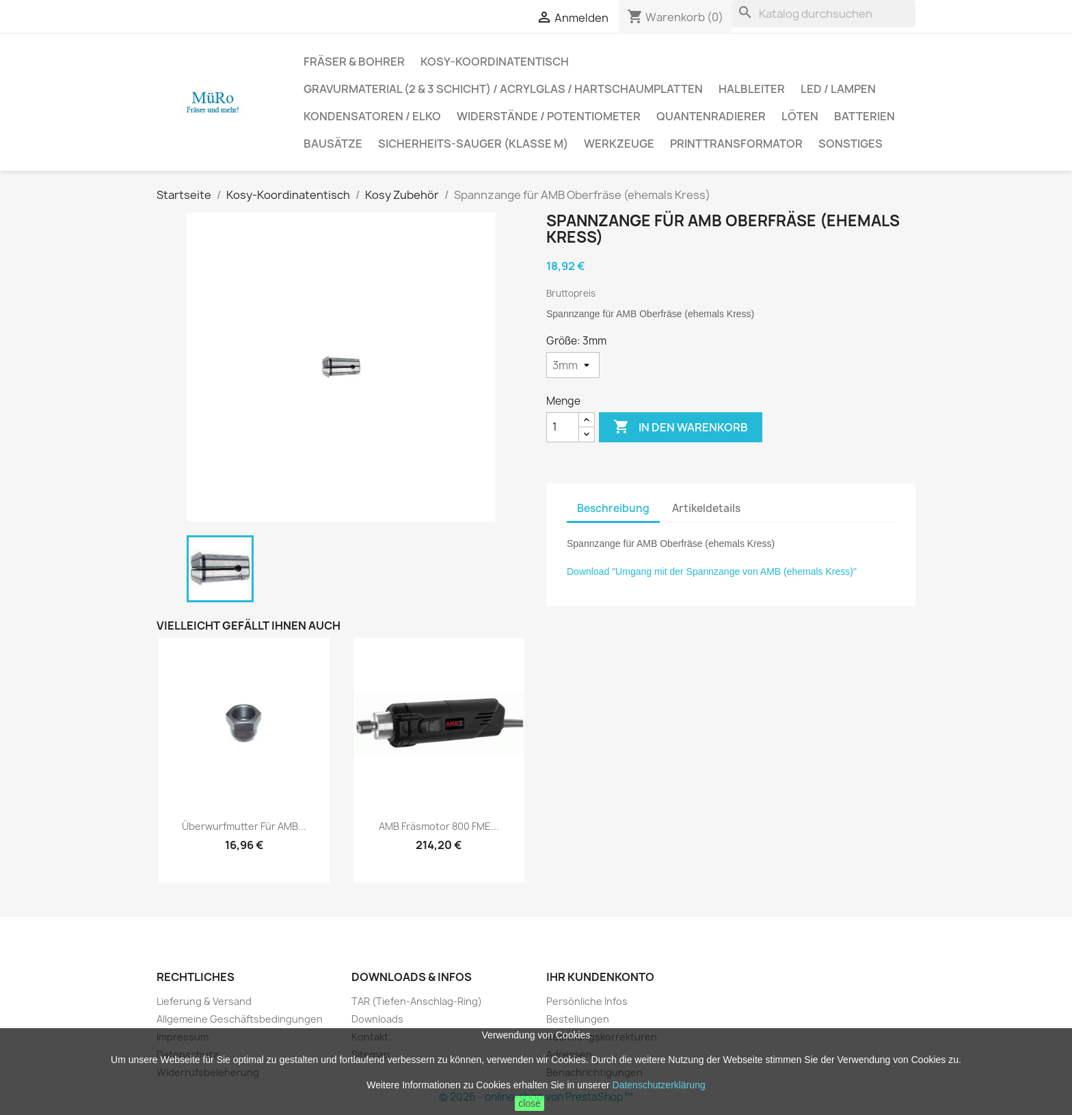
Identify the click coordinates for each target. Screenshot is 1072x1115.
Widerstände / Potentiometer (549, 116)
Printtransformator (736, 143)
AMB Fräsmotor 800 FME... (439, 826)
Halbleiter (752, 88)
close (529, 1103)
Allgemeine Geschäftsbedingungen (240, 1018)
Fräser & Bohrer (354, 61)
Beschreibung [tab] (613, 508)
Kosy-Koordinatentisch (494, 61)
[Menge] (562, 427)
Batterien (864, 116)
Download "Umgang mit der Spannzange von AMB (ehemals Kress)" (712, 571)
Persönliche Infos (587, 1001)
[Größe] (573, 365)
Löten (799, 116)
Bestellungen (577, 1018)
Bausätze (333, 143)
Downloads (377, 1018)
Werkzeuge (619, 143)
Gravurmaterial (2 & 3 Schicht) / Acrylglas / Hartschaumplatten (503, 88)
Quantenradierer (711, 116)
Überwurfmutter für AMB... (244, 826)
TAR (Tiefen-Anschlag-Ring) (416, 1001)
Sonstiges (850, 143)
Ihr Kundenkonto (600, 976)
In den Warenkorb (680, 427)
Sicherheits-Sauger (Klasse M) (473, 143)
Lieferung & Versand (204, 1001)
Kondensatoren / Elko (372, 116)
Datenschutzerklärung (659, 1084)
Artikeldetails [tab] (706, 508)
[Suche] (823, 13)
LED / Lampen (838, 88)
